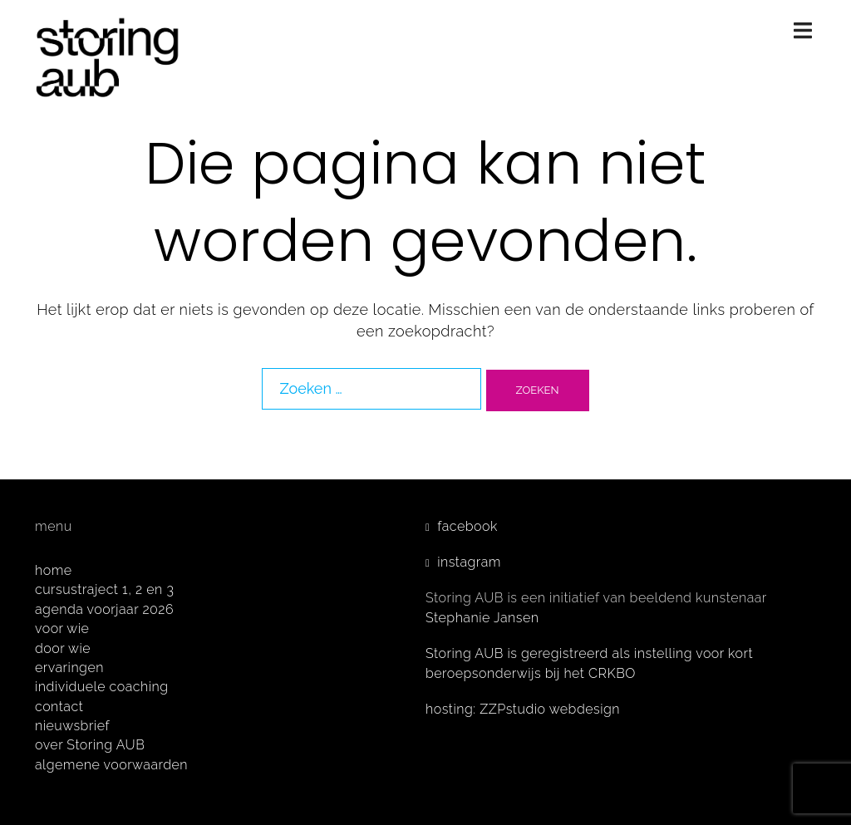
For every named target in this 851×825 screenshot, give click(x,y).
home (53, 570)
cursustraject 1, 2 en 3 (104, 589)
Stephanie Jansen (482, 618)
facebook (467, 526)
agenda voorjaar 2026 (104, 609)
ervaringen (69, 667)
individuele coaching (102, 687)
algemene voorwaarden (111, 765)
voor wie (62, 628)
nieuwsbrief (72, 726)
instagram (469, 562)
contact (59, 707)
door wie (63, 648)
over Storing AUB (90, 745)
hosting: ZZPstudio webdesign (523, 709)
